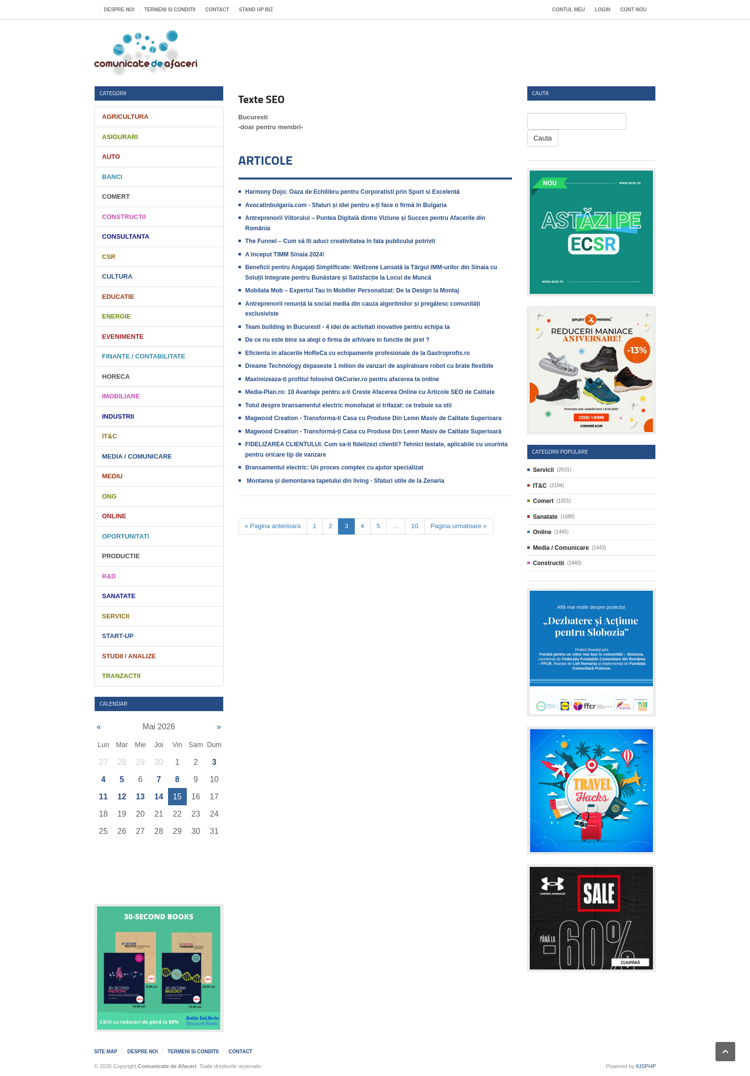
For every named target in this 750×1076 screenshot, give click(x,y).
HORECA (116, 376)
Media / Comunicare (137, 456)
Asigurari (120, 137)
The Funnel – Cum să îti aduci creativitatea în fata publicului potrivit (340, 241)
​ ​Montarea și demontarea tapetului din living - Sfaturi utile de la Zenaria (344, 480)
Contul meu (568, 9)
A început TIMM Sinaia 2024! (285, 254)
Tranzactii (121, 676)
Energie (116, 316)
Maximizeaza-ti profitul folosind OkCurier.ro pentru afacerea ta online (342, 379)
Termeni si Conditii (170, 9)
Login (603, 9)
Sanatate (119, 596)
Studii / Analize (129, 656)
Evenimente (123, 336)
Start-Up (118, 636)
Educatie (118, 296)
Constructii (124, 216)
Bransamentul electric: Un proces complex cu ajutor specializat (334, 467)
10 (414, 526)
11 (103, 796)
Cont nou (633, 9)
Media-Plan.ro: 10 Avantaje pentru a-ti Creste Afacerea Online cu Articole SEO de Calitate (370, 392)
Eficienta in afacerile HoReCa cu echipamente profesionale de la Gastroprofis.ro (357, 353)
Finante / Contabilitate (143, 356)
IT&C (109, 436)
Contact (217, 9)
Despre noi (119, 9)
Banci (112, 176)
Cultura (117, 276)
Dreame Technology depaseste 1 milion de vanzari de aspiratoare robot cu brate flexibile (369, 365)
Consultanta (125, 236)
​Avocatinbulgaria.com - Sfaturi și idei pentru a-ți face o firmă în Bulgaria (346, 205)
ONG (109, 496)
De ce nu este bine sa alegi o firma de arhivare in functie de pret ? (337, 339)
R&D (109, 576)
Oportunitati (125, 536)
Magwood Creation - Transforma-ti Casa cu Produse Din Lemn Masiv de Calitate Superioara (373, 418)
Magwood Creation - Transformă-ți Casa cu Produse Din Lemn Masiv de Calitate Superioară (373, 431)
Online (114, 516)
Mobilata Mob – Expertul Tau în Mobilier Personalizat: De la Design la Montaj (352, 290)
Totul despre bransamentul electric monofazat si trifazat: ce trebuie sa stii (348, 405)
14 (158, 796)
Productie (121, 556)
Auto (111, 156)
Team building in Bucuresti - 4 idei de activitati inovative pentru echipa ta (347, 326)
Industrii (118, 416)
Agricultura (125, 116)
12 (121, 796)
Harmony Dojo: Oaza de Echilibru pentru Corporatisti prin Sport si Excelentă (352, 191)
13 (140, 796)
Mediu (112, 476)
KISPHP (646, 1066)
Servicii (115, 616)
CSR (108, 256)
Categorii (113, 93)
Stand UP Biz (256, 9)
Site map (105, 1051)
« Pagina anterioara (273, 526)
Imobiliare (121, 396)
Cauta (543, 138)
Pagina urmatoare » (459, 526)
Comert (116, 196)
